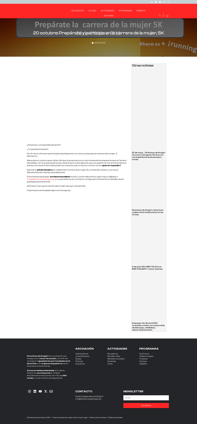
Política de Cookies (115, 418)
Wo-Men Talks (113, 356)
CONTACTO (83, 391)
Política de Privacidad (97, 418)
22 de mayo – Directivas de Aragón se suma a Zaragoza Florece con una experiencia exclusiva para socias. (148, 156)
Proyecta (143, 359)
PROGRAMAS (148, 348)
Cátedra (143, 364)
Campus (143, 361)
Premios (79, 361)
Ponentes (111, 361)
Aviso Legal (82, 418)
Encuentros (112, 354)
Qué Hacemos (81, 354)
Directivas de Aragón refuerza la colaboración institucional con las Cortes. (147, 212)
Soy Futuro (144, 354)
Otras (110, 364)
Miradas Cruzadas (116, 359)
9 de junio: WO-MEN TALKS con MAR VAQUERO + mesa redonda (147, 268)
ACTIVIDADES (117, 348)
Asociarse (80, 364)
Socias (78, 359)
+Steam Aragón (146, 356)
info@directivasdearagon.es (41, 179)
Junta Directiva (82, 356)
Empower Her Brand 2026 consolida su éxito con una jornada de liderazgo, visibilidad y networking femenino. (148, 326)
